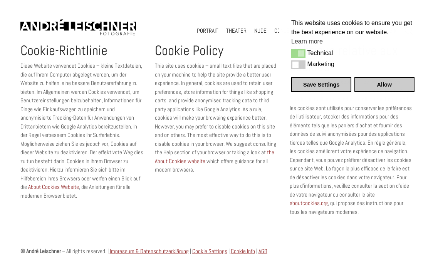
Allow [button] (384, 85)
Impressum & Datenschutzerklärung (149, 251)
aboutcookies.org (309, 203)
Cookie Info (243, 251)
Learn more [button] (307, 41)
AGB (262, 251)
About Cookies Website (53, 186)
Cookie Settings (209, 251)
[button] (298, 53)
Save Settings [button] (321, 85)
